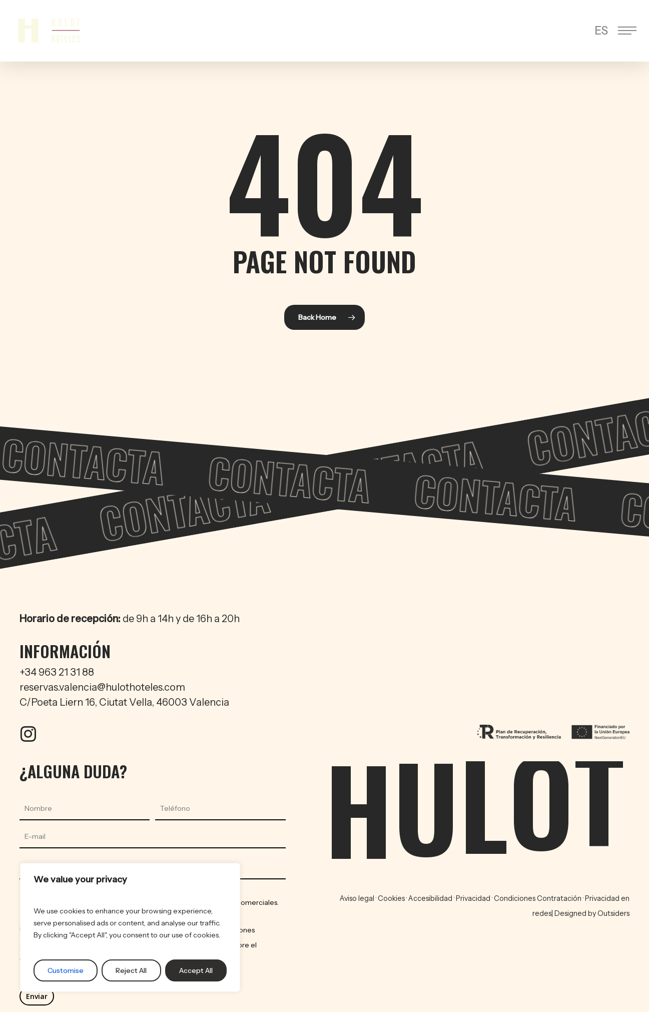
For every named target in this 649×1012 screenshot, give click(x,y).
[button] (628, 31)
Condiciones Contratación (538, 898)
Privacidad (474, 898)
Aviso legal (357, 898)
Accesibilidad (430, 898)
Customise (66, 970)
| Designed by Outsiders (590, 913)
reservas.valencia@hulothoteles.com (102, 687)
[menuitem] (601, 31)
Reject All (131, 970)
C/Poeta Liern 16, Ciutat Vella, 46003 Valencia (124, 702)
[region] (130, 927)
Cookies (391, 898)
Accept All (196, 970)
